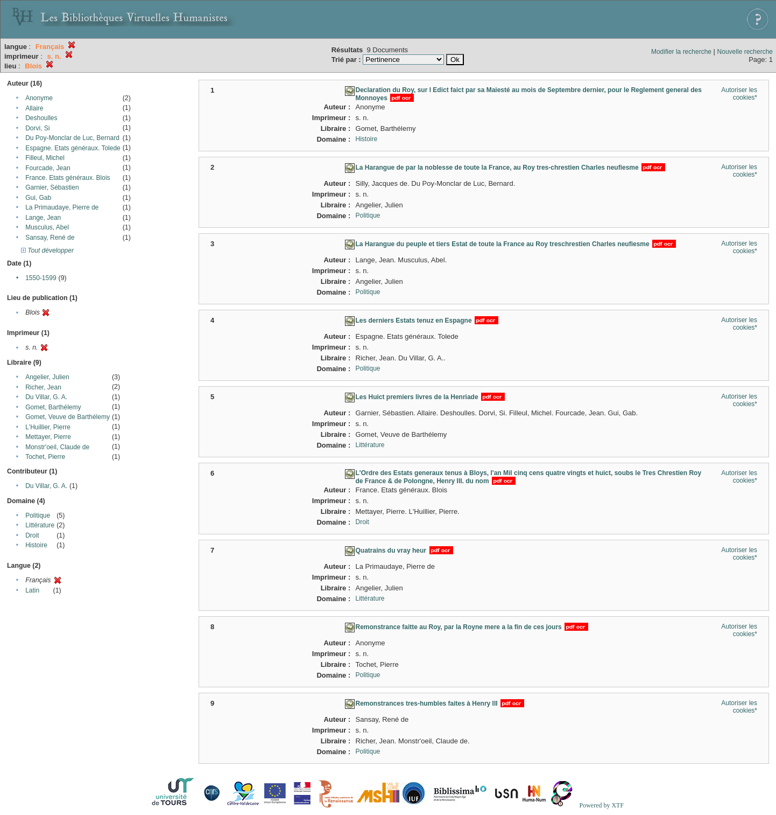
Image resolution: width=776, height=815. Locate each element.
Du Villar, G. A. (46, 397)
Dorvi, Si (37, 128)
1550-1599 (40, 278)
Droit (32, 535)
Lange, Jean (43, 217)
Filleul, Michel (45, 158)
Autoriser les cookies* (739, 93)
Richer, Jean (43, 387)
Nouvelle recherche (745, 51)
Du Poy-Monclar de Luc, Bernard (72, 138)
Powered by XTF (601, 805)
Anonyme (39, 98)
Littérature (39, 525)
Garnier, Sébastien (52, 187)
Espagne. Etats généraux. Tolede (73, 148)
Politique (37, 515)
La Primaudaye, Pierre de (61, 207)
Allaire (34, 108)
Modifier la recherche (681, 51)
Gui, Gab (38, 197)
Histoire (36, 545)
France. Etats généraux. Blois (67, 178)
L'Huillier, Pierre (47, 427)
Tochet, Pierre (45, 457)
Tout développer (47, 250)
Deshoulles (41, 118)
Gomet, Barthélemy (53, 407)
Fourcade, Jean (47, 168)
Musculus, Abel (47, 227)
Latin (32, 590)
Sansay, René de (49, 237)
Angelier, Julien (47, 377)
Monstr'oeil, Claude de (57, 447)
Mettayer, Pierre (48, 437)
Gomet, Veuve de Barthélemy (67, 417)
